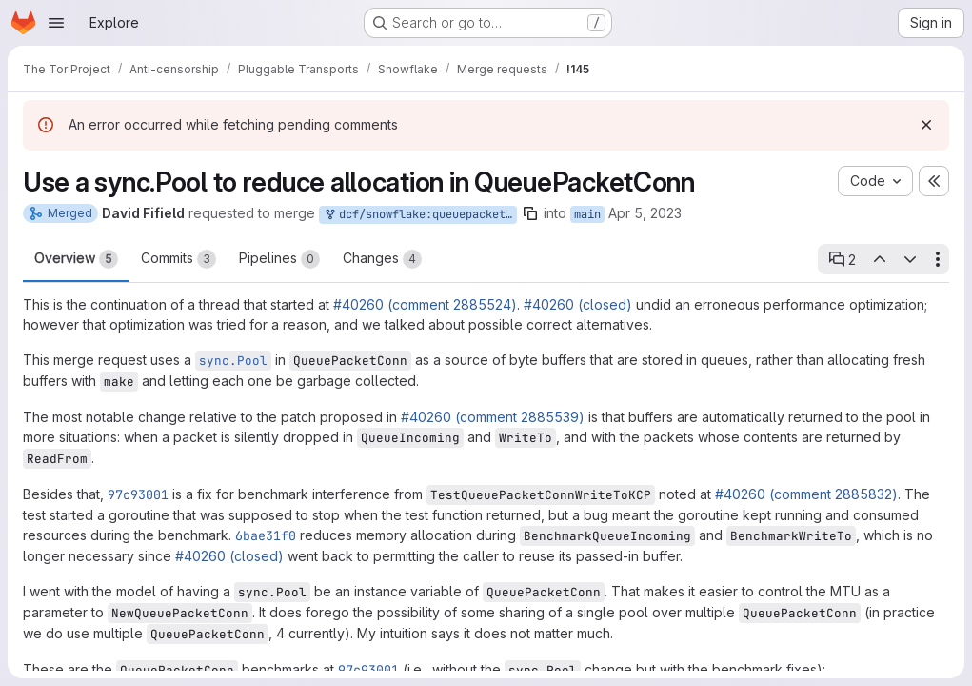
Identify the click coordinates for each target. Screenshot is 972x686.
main (587, 214)
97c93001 (138, 494)
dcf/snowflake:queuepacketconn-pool (420, 215)
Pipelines (279, 259)
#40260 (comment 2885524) (425, 304)
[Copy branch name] (530, 213)
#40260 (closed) (578, 304)
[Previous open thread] (878, 259)
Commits (178, 259)
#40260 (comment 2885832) (806, 494)
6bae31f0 (265, 535)
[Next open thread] (910, 259)
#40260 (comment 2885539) (493, 417)
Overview (76, 259)
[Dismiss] (926, 124)
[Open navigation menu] (56, 23)
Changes (382, 259)
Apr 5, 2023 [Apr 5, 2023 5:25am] (645, 213)
